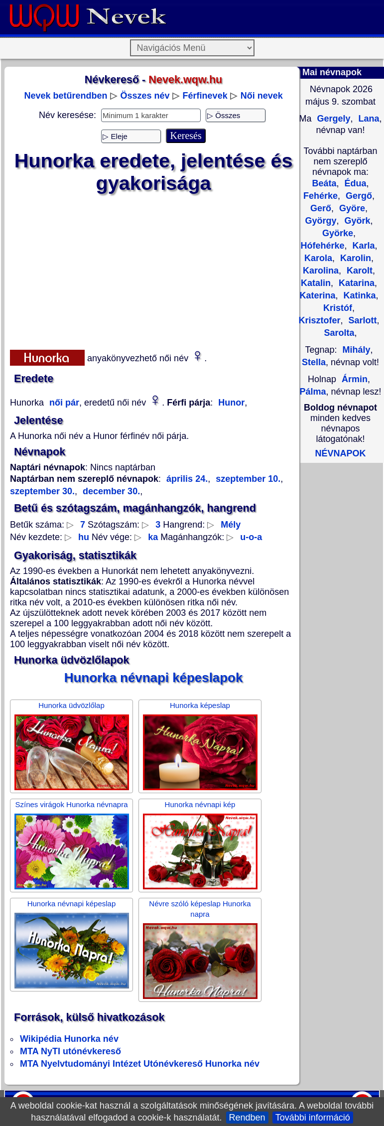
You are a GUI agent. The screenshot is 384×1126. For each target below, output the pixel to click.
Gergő (357, 196)
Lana (368, 119)
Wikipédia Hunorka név (69, 1039)
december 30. (110, 491)
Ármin (355, 379)
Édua (354, 183)
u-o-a (251, 537)
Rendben (247, 1118)
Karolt (358, 271)
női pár (63, 403)
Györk (356, 221)
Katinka (358, 295)
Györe (351, 208)
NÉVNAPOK (340, 453)
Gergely (332, 119)
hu (83, 537)
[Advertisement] (153, 269)
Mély (231, 525)
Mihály (357, 350)
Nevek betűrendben (65, 96)
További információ (312, 1118)
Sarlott (361, 320)
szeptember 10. (246, 479)
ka (153, 537)
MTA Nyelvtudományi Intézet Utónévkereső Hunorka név (139, 1064)
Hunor (231, 403)
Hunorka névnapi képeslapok (153, 678)
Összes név (145, 96)
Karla (362, 246)
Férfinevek (205, 96)
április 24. (187, 479)
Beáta (324, 183)
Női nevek (262, 96)
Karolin (354, 258)
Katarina (355, 283)
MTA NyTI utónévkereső (70, 1051)
